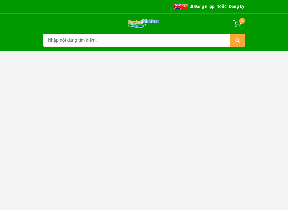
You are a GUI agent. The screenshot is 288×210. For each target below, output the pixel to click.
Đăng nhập (202, 6)
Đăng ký (236, 6)
